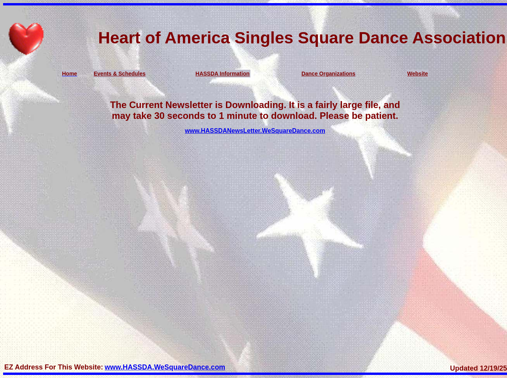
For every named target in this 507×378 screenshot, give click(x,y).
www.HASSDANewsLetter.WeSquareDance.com (255, 130)
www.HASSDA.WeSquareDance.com (165, 367)
